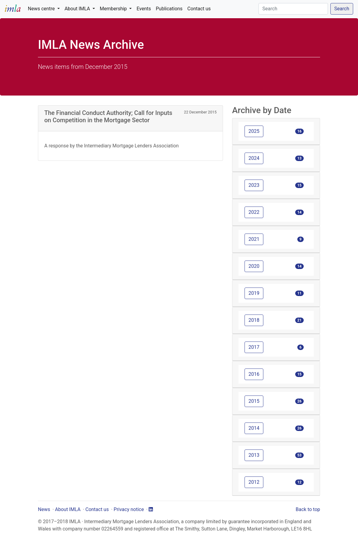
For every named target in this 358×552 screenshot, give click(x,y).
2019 (253, 293)
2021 (253, 239)
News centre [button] (42, 9)
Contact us (199, 9)
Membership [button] (114, 9)
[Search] (293, 9)
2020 (253, 266)
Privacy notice (129, 509)
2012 (253, 482)
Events (144, 9)
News (44, 509)
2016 (253, 374)
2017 (253, 347)
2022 (253, 212)
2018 (253, 320)
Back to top (308, 509)
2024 (253, 158)
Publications (169, 9)
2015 (253, 401)
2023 (253, 185)
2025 (253, 131)
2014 (253, 428)
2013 (253, 455)
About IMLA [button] (78, 9)
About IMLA (67, 509)
